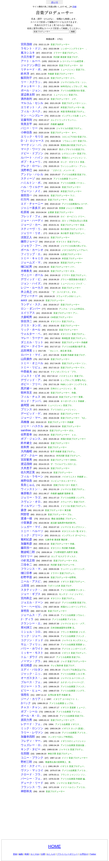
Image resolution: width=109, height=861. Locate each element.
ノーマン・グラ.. (31, 661)
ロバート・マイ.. (31, 354)
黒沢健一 (26, 388)
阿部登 (25, 514)
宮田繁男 (26, 459)
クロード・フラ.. (31, 774)
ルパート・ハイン (32, 157)
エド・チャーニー (32, 203)
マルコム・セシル (32, 102)
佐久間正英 (28, 472)
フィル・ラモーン (32, 476)
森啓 (23, 510)
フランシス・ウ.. (31, 787)
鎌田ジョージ (29, 241)
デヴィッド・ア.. (31, 379)
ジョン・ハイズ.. (31, 283)
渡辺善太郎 (28, 94)
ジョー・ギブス (30, 593)
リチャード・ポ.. (31, 69)
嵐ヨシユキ (28, 52)
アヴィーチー (29, 296)
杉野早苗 (26, 577)
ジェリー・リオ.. (31, 233)
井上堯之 (26, 291)
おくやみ (35, 854)
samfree (26, 430)
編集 (21, 854)
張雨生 (25, 694)
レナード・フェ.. (31, 724)
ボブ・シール (29, 711)
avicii (24, 300)
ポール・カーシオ (32, 249)
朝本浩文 (26, 392)
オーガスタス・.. (31, 677)
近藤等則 (26, 119)
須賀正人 (26, 237)
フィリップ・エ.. (31, 254)
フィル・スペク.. (31, 111)
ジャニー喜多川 (30, 207)
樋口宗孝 (26, 573)
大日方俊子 (28, 56)
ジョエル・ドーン (32, 602)
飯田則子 (26, 77)
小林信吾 (26, 132)
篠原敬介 (26, 493)
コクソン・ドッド (32, 640)
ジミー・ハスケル (32, 426)
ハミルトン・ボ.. (31, 182)
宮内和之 (26, 598)
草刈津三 (26, 627)
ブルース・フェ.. (31, 682)
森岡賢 (25, 405)
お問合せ (84, 854)
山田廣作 (26, 358)
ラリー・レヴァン (32, 732)
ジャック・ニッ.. (31, 673)
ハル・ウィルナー (32, 186)
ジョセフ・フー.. (31, 245)
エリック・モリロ (32, 136)
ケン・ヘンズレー (32, 115)
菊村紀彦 (26, 539)
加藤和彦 (26, 543)
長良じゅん (28, 484)
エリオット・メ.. (31, 107)
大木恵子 (26, 468)
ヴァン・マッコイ (32, 770)
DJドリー (27, 556)
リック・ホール (30, 329)
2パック (26, 703)
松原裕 (25, 212)
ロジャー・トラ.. (31, 686)
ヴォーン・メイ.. (31, 191)
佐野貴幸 (26, 434)
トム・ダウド (29, 656)
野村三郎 (26, 761)
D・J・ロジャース (32, 140)
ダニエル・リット (32, 342)
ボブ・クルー (29, 455)
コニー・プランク (32, 757)
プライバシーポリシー (67, 854)
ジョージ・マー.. (31, 417)
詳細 (74, 6)
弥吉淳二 (26, 321)
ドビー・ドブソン (32, 153)
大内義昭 (26, 451)
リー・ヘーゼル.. (31, 606)
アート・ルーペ (30, 61)
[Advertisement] (54, 817)
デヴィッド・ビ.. (31, 279)
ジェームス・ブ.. (31, 614)
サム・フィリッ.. (31, 644)
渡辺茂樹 (26, 463)
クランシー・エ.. (31, 623)
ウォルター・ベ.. (31, 333)
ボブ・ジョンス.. (31, 438)
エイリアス (28, 312)
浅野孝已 (26, 170)
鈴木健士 (26, 442)
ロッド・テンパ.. (31, 400)
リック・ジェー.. (31, 635)
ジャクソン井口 (30, 65)
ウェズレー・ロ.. (31, 745)
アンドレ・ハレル (32, 174)
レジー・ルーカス (32, 287)
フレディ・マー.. (31, 740)
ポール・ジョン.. (31, 90)
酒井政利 (26, 98)
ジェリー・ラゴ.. (31, 497)
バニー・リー (29, 128)
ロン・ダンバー (30, 308)
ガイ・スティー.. (31, 766)
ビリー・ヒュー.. (31, 690)
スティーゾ (28, 178)
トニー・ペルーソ (32, 531)
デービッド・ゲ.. (31, 413)
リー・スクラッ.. (31, 82)
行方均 (25, 199)
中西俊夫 (26, 371)
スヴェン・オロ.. (31, 501)
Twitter (93, 854)
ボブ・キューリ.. (31, 161)
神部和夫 (26, 791)
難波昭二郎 (28, 552)
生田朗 (25, 753)
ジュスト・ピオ (30, 375)
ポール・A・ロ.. (31, 715)
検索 (27, 854)
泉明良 (25, 610)
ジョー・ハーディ (32, 220)
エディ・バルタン (32, 669)
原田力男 (26, 719)
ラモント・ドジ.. (31, 48)
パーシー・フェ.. (31, 778)
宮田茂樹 (26, 44)
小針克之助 (28, 560)
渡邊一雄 (27, 518)
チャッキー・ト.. (31, 86)
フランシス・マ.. (31, 568)
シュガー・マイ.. (31, 526)
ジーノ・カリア (30, 698)
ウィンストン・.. (31, 489)
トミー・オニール (32, 363)
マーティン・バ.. (31, 144)
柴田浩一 (26, 195)
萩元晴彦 (26, 665)
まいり (54, 2)
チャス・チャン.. (31, 707)
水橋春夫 (26, 270)
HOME (54, 846)
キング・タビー (30, 749)
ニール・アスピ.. (31, 581)
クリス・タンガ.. (31, 325)
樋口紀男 (26, 266)
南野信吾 (26, 480)
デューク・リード (32, 782)
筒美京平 (26, 123)
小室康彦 (26, 522)
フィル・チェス (30, 396)
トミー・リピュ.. (31, 367)
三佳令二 (26, 564)
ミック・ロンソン (32, 728)
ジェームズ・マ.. (31, 262)
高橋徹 (25, 421)
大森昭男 (26, 317)
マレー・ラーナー (32, 338)
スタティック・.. (31, 589)
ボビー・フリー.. (31, 384)
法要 (43, 854)
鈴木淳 (25, 73)
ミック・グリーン (32, 535)
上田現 (25, 585)
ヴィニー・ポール (32, 275)
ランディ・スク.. (31, 304)
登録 (15, 854)
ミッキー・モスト (32, 652)
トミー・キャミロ (32, 258)
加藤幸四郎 (28, 736)
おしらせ (51, 854)
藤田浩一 (26, 547)
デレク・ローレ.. (31, 165)
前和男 (25, 447)
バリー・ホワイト (32, 648)
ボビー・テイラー (32, 346)
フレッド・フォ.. (31, 216)
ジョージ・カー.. (31, 224)
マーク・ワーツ (30, 149)
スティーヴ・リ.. (31, 228)
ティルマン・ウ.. (31, 505)
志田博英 (26, 350)
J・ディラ (27, 619)
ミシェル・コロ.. (31, 631)
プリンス (26, 409)
